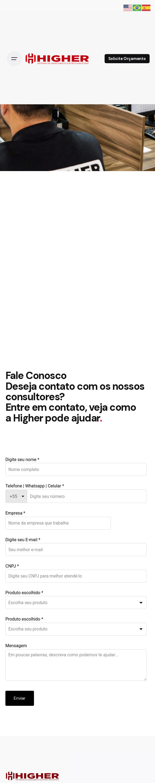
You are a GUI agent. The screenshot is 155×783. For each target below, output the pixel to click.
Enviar (20, 698)
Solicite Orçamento (127, 58)
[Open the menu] (14, 58)
